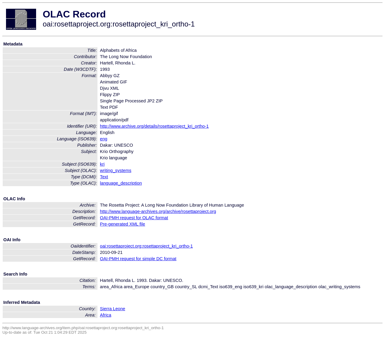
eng (103, 138)
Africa (105, 315)
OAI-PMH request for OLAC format (134, 217)
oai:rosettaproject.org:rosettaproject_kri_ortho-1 (146, 246)
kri (102, 164)
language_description (121, 183)
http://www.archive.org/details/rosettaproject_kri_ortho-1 (154, 126)
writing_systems (115, 170)
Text (104, 176)
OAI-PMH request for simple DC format (138, 258)
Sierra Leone (112, 308)
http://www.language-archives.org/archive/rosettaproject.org (158, 211)
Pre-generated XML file (122, 224)
